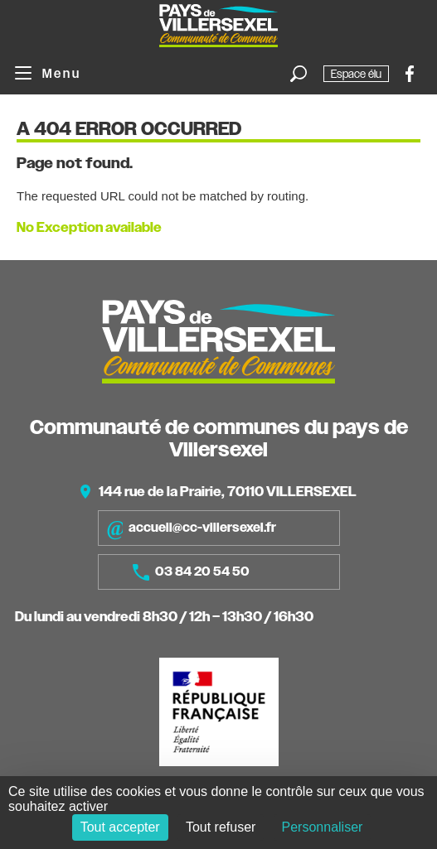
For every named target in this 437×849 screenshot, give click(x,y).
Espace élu (356, 73)
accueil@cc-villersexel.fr (191, 528)
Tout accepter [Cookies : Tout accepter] (120, 827)
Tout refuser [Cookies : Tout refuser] (220, 827)
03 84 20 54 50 (191, 572)
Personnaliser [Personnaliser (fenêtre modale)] (322, 827)
